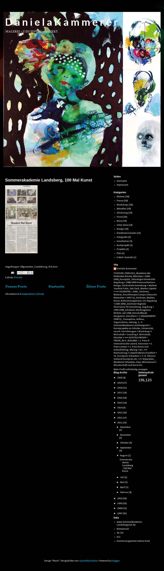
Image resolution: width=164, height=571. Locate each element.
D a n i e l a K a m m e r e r (61, 22)
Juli (122, 477)
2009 (120, 503)
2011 (120, 423)
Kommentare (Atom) (32, 294)
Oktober (124, 443)
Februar (124, 492)
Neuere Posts (16, 286)
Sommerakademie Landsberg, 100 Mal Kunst (48, 180)
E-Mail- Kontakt (125, 257)
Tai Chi (120, 533)
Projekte (121, 249)
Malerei (121, 196)
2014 (120, 408)
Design (120, 229)
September (125, 448)
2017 (120, 393)
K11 (118, 537)
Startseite (57, 286)
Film (119, 253)
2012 (120, 418)
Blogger (115, 561)
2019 (120, 383)
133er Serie (122, 225)
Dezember (125, 427)
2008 (120, 508)
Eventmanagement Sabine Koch (133, 541)
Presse (18, 277)
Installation (123, 241)
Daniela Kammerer (127, 268)
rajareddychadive (88, 561)
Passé (120, 217)
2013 (120, 412)
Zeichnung (122, 213)
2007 (120, 513)
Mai (122, 482)
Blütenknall (123, 529)
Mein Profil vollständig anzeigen (131, 369)
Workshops (122, 205)
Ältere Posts (96, 286)
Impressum (122, 185)
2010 (120, 498)
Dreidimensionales (126, 233)
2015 (120, 403)
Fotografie (122, 237)
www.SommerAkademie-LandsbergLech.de (129, 523)
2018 (120, 388)
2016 (120, 398)
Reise (119, 221)
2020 (120, 378)
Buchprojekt (123, 245)
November (125, 435)
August (124, 455)
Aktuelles (121, 209)
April (123, 487)
